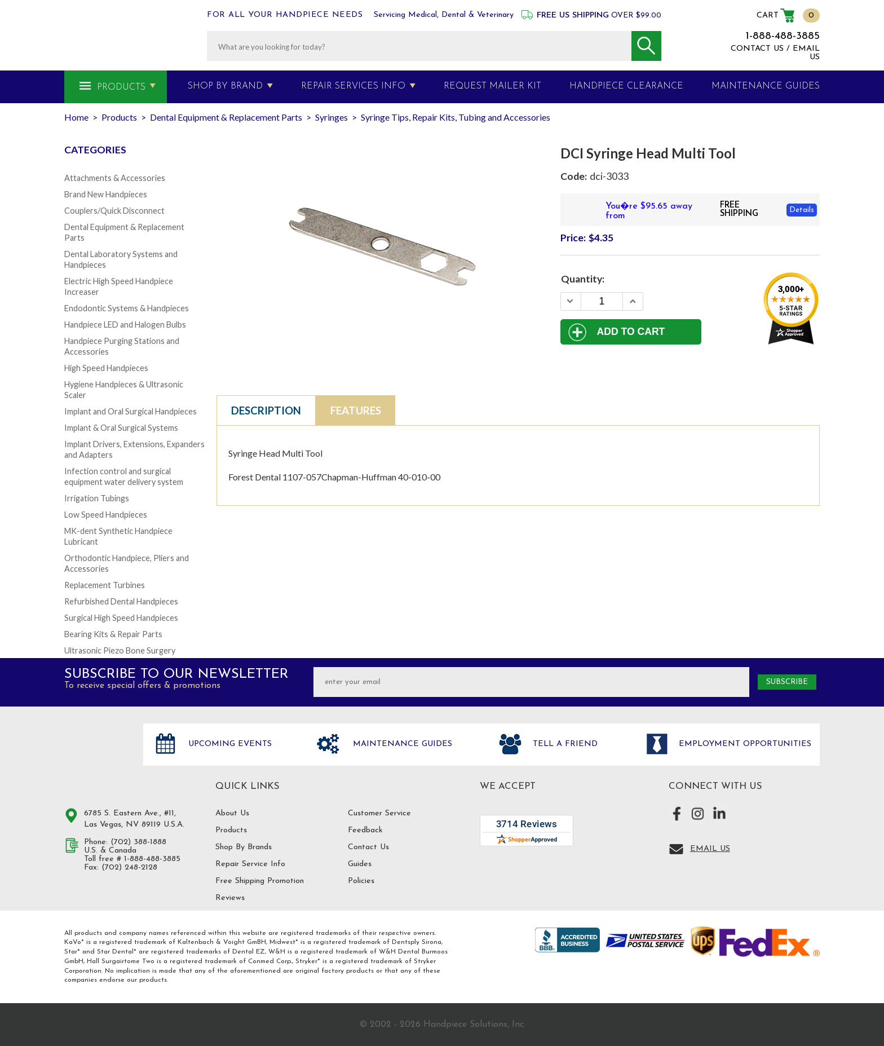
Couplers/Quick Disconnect (114, 210)
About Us (232, 813)
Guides (360, 864)
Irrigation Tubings (96, 498)
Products (121, 87)
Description (266, 410)
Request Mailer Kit (492, 86)
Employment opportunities (743, 744)
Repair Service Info (250, 864)
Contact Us (368, 847)
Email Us (710, 849)
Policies (361, 881)
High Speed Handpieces (106, 368)
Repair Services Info (353, 86)
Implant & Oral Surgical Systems (121, 427)
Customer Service (379, 813)
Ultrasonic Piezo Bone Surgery (119, 650)
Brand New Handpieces (105, 194)
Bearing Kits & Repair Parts (113, 634)
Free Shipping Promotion (259, 881)
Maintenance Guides (401, 744)
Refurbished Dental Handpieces (121, 601)
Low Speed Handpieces (105, 514)
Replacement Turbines (104, 585)
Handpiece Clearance (626, 86)
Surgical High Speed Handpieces (121, 618)
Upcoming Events (228, 744)
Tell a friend (564, 744)
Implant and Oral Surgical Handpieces (130, 411)
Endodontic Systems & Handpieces (126, 308)
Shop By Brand (225, 86)
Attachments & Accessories (114, 178)
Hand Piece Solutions (97, 756)
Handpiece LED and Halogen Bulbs (125, 324)
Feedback (365, 830)
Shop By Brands (243, 847)
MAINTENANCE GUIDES (765, 86)
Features (355, 410)
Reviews (230, 898)
